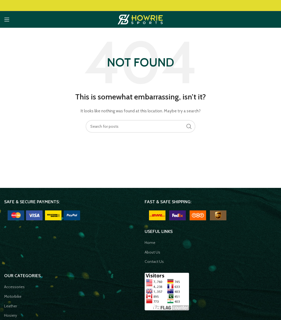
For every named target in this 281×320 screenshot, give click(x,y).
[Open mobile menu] (6, 19)
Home (150, 242)
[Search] (140, 126)
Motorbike (12, 296)
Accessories (14, 286)
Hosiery (11, 315)
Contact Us (154, 261)
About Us (152, 252)
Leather (10, 306)
